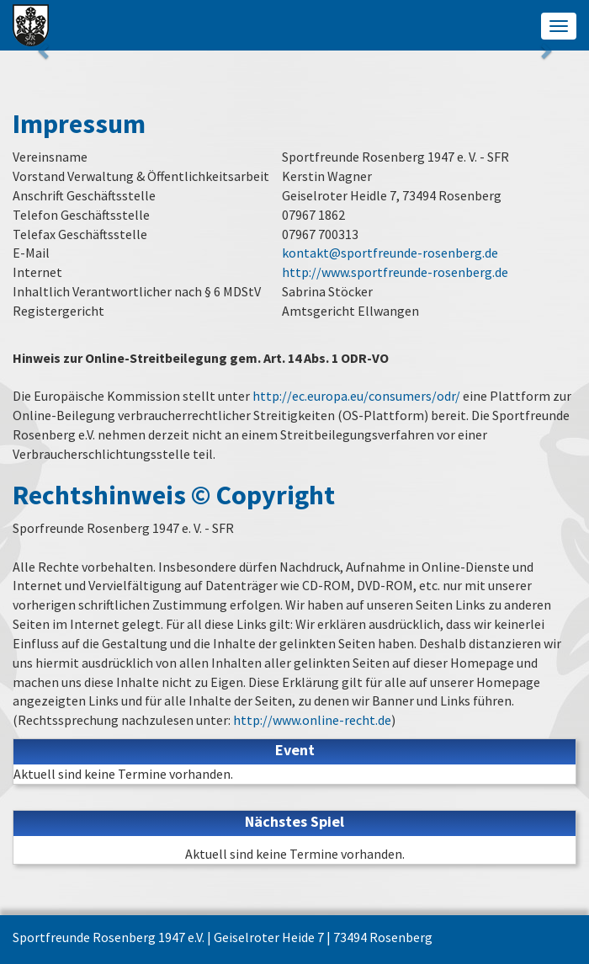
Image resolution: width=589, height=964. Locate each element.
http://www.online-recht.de (312, 719)
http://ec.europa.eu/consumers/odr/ (356, 395)
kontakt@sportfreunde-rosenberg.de (390, 252)
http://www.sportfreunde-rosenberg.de (395, 272)
